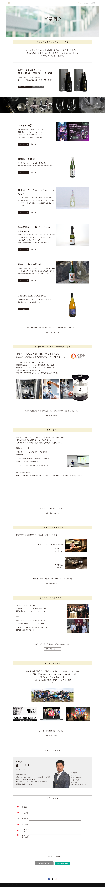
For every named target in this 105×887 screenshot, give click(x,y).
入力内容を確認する (63, 864)
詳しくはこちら (24, 144)
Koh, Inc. (20, 884)
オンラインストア (40, 87)
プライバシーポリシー (43, 864)
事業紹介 (79, 3)
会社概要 (93, 3)
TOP (73, 3)
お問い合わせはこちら (52, 333)
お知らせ (86, 3)
